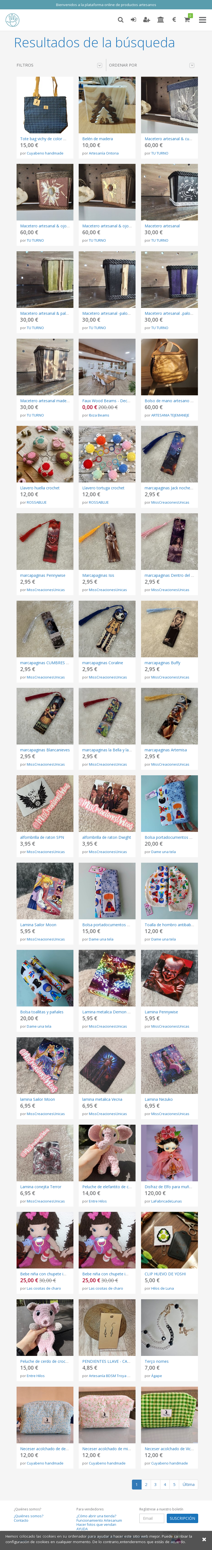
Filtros (59, 65)
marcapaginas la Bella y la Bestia (111, 749)
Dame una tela (163, 851)
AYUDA (82, 1529)
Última (188, 1484)
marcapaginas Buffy (162, 662)
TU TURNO (159, 153)
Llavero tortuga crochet (103, 487)
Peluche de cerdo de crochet (45, 1361)
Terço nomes (157, 1361)
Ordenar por (151, 65)
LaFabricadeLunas (166, 1201)
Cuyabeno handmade (45, 153)
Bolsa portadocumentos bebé (171, 837)
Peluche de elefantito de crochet (111, 1186)
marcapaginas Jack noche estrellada (177, 487)
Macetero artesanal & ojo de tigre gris (54, 225)
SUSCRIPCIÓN (182, 1518)
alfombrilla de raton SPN (42, 837)
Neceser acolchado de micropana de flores (120, 1448)
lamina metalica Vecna (102, 1099)
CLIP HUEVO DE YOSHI (165, 1273)
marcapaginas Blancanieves (45, 749)
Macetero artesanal (162, 225)
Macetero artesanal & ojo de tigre (112, 225)
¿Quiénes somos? (28, 1516)
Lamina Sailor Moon (38, 924)
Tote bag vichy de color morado (49, 138)
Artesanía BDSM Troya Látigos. (114, 1375)
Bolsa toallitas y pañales (41, 1011)
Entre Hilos (98, 1201)
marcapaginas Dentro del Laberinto (176, 575)
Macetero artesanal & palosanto (49, 313)
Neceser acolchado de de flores (48, 1448)
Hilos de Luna (162, 1288)
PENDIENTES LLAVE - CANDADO (112, 1361)
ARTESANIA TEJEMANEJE (170, 415)
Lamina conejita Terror (40, 1186)
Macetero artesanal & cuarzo (171, 138)
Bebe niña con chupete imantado (50, 1273)
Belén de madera (97, 138)
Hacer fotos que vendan (96, 1524)
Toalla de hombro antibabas (170, 924)
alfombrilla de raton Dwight (106, 837)
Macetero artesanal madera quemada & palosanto (65, 400)
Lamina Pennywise (161, 1011)
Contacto (21, 1520)
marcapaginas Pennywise (42, 575)
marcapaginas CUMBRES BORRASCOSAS (57, 662)
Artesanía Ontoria (104, 153)
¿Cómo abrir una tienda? (96, 1516)
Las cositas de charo (44, 1288)
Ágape (156, 1375)
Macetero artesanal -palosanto (110, 313)
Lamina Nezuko (159, 1099)
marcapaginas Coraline (102, 662)
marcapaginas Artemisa (166, 749)
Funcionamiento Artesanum (99, 1520)
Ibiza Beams (99, 415)
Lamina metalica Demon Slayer (110, 1011)
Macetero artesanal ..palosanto (172, 313)
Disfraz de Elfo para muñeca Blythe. (177, 1186)
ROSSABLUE (37, 502)
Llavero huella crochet (40, 487)
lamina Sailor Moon (37, 1099)
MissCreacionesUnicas (170, 502)
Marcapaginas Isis (98, 575)
